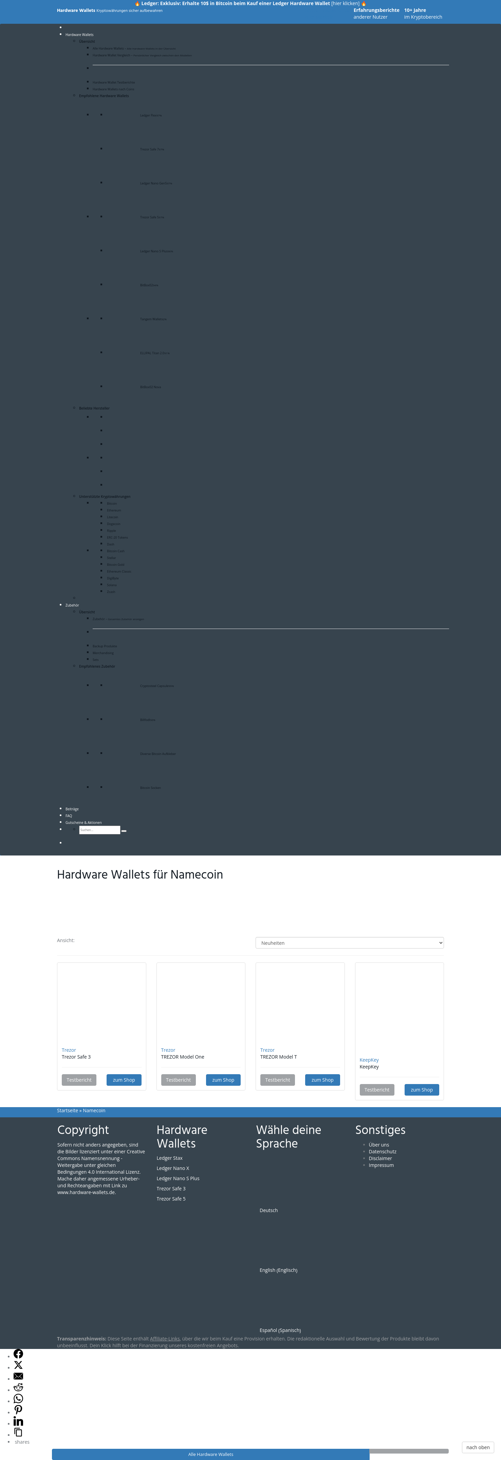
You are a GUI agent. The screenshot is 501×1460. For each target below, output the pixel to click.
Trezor (69, 1050)
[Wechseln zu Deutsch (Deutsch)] (310, 1185)
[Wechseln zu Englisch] (74, 843)
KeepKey (369, 1060)
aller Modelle (327, 13)
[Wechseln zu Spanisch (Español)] (310, 1305)
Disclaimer (380, 1158)
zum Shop (124, 1080)
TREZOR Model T (278, 1056)
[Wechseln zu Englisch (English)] (310, 1245)
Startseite (67, 1110)
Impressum (381, 1165)
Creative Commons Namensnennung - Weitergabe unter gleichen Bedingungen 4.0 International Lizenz (101, 1161)
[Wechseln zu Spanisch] (87, 843)
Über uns (379, 1144)
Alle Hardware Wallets (211, 1454)
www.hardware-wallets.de (86, 1192)
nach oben (478, 1447)
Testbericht (79, 1080)
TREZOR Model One (182, 1056)
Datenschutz (382, 1151)
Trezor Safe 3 (76, 1056)
